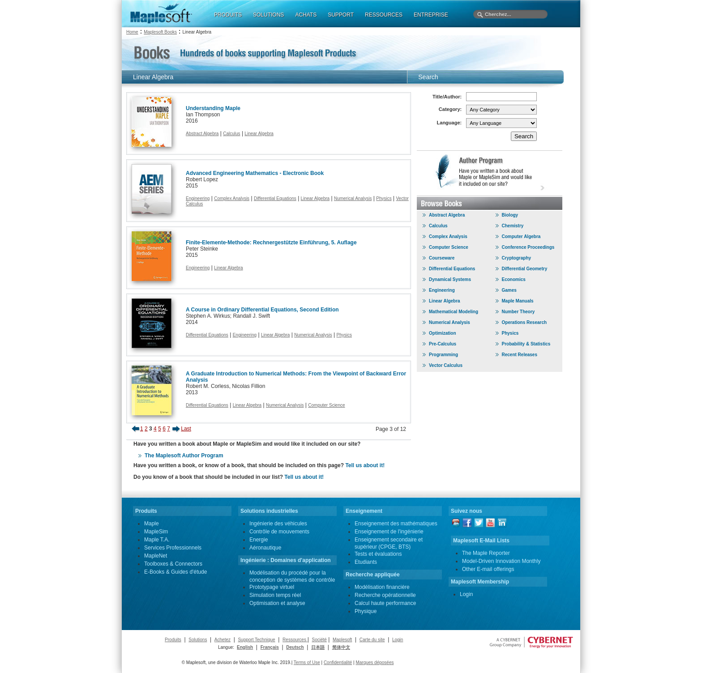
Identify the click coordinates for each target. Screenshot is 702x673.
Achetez (222, 639)
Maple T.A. (156, 540)
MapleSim (156, 531)
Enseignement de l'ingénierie (389, 531)
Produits (173, 639)
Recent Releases (520, 354)
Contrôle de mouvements (279, 531)
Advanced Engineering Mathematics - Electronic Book (255, 173)
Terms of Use (307, 662)
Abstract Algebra (202, 133)
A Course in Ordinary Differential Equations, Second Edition (262, 310)
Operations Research (524, 322)
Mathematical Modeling (453, 311)
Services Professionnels (172, 548)
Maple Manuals (518, 300)
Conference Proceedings (528, 247)
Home (132, 32)
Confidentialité (338, 662)
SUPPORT (341, 15)
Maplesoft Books (160, 32)
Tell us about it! (365, 465)
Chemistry (513, 225)
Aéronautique (265, 548)
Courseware (441, 258)
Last (186, 429)
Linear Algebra (259, 133)
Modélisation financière (382, 587)
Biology (510, 215)
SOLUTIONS (268, 15)
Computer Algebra (521, 236)
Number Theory (518, 311)
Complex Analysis (231, 198)
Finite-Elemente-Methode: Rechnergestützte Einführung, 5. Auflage (271, 242)
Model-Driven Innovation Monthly (501, 561)
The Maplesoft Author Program (184, 455)
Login (466, 594)
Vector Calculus (445, 365)
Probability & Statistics (526, 343)
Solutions (197, 639)
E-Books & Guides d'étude (175, 572)
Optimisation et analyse (277, 603)
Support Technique (256, 639)
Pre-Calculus (442, 343)
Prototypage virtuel (271, 587)
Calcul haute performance (385, 603)
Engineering (198, 198)
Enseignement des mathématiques (396, 523)
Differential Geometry (525, 268)
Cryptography (516, 258)
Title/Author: (447, 96)
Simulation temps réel (275, 595)
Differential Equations (275, 198)
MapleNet (155, 556)
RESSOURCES (383, 15)
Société (319, 639)
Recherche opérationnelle (385, 595)
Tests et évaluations (378, 554)
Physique (366, 611)
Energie (258, 540)
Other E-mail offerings (488, 569)
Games (509, 290)
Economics (514, 279)
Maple (151, 523)
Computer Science (326, 405)
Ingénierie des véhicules (278, 523)
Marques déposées (374, 662)
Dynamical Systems (450, 279)
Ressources (295, 639)
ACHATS (306, 15)
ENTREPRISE (431, 15)
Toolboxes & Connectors (173, 564)
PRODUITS (228, 15)
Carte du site (372, 639)
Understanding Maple (213, 108)
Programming (443, 354)
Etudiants (366, 562)
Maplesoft (342, 639)
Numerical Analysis (353, 198)
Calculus (231, 133)
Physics (383, 198)
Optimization (442, 333)
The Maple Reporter (486, 553)
